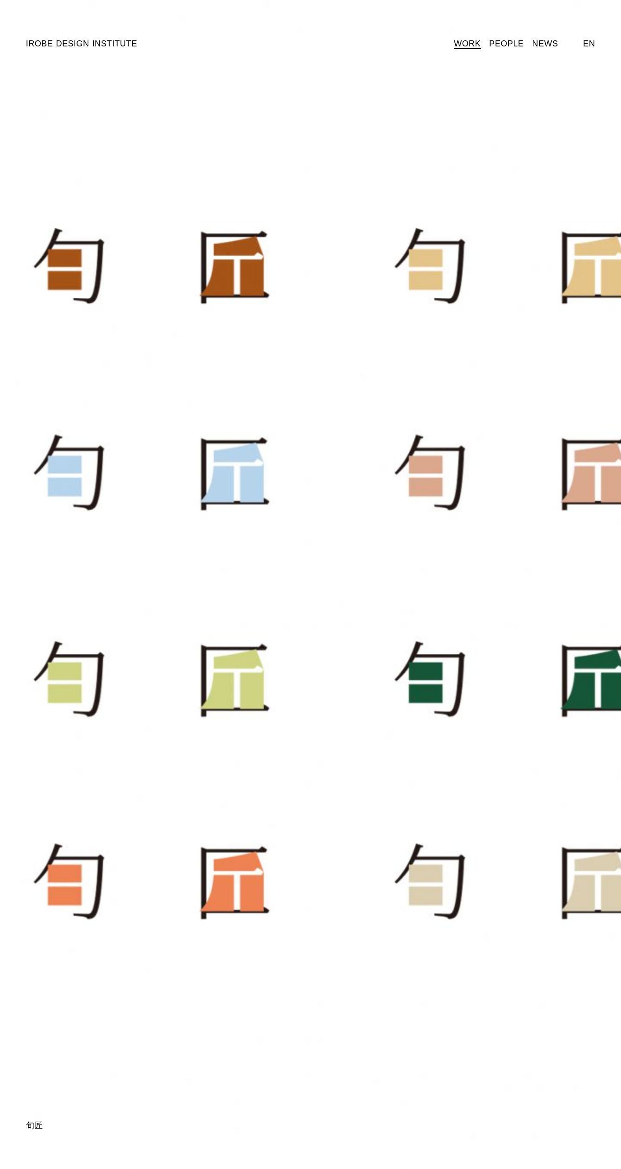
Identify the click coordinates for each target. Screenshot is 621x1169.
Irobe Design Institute (81, 43)
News (545, 43)
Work (467, 43)
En (589, 43)
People (506, 43)
